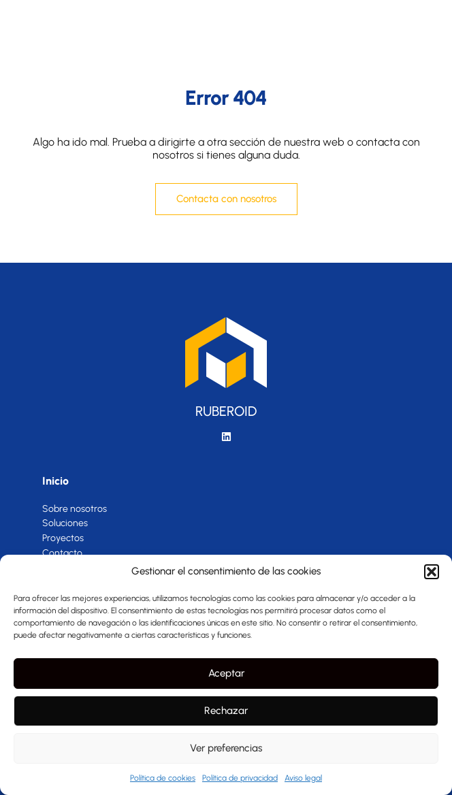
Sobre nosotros (74, 509)
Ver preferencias (226, 748)
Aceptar (226, 673)
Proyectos (63, 538)
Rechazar (226, 710)
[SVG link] (87, 20)
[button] (431, 572)
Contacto (62, 553)
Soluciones (65, 523)
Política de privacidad (240, 778)
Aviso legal (303, 778)
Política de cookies (162, 778)
